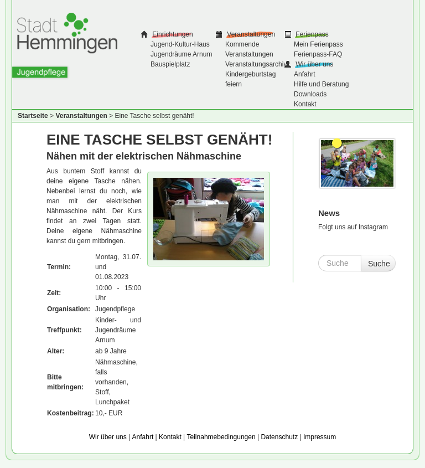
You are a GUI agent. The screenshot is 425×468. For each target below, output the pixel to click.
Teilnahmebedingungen (221, 437)
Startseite (33, 116)
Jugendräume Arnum (181, 54)
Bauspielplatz (170, 64)
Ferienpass (311, 34)
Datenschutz (279, 437)
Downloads (310, 94)
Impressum (319, 437)
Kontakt (305, 104)
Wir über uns (313, 64)
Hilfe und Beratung (321, 84)
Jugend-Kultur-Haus (180, 44)
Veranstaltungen (250, 34)
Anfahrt (304, 74)
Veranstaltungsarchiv (256, 64)
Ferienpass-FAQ (318, 54)
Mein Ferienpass (318, 44)
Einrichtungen (172, 34)
